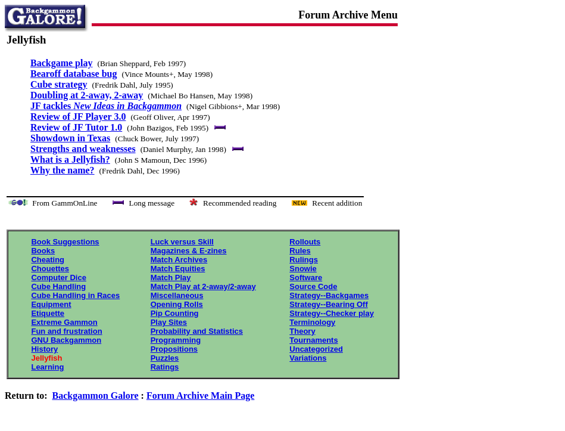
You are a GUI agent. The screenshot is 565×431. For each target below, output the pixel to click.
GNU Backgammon (66, 340)
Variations (307, 358)
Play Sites (169, 322)
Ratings (165, 366)
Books (43, 250)
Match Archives (179, 259)
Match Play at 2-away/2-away (203, 286)
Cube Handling (58, 286)
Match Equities (178, 268)
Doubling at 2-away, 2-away (86, 95)
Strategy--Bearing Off (328, 304)
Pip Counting (175, 313)
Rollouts (304, 241)
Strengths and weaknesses (83, 149)
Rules (299, 250)
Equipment (51, 304)
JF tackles (106, 106)
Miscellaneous (177, 295)
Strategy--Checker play (331, 313)
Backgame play (61, 63)
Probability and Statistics (197, 331)
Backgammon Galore (95, 395)
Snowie (303, 268)
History (44, 349)
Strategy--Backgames (329, 295)
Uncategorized (316, 349)
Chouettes (50, 268)
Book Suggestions (65, 241)
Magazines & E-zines (189, 250)
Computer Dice (58, 277)
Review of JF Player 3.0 (78, 116)
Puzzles (165, 358)
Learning (47, 366)
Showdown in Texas (70, 138)
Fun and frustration (66, 331)
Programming (176, 340)
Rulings (303, 259)
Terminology (312, 322)
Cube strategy (59, 84)
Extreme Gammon (64, 322)
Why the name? (62, 170)
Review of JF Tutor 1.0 (76, 127)
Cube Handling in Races (75, 295)
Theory (302, 331)
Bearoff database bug (73, 74)
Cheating (47, 259)
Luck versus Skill (182, 241)
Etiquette (47, 313)
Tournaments (313, 340)
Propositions (174, 349)
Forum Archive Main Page (200, 395)
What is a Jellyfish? (70, 159)
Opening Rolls (177, 304)
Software (305, 277)
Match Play (171, 277)
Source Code (313, 286)
